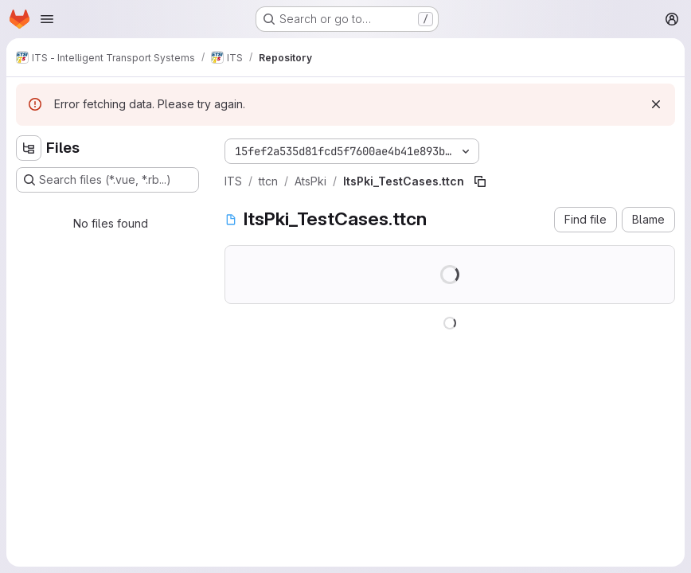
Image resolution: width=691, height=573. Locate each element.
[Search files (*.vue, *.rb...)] (107, 180)
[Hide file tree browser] (28, 148)
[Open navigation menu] (47, 19)
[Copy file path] (480, 181)
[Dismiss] (656, 104)
